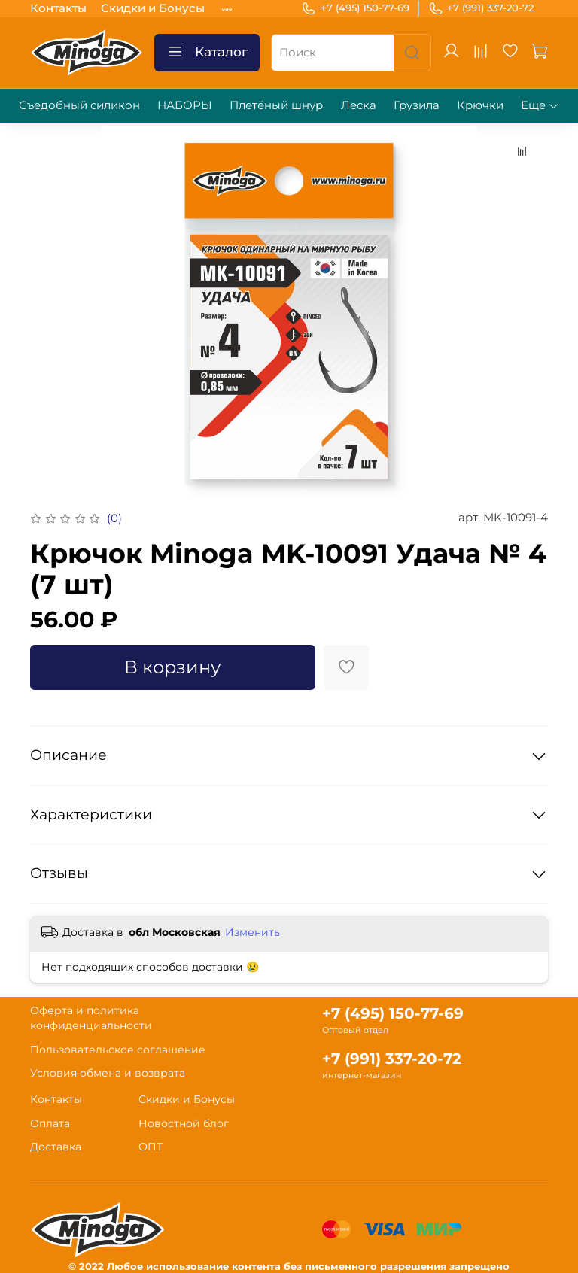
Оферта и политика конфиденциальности (91, 1017)
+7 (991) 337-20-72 (481, 8)
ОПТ (150, 1147)
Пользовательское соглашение (117, 1050)
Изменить (252, 932)
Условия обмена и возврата (107, 1073)
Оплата (50, 1123)
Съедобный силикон (79, 105)
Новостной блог (183, 1123)
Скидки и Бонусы (153, 8)
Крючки (480, 105)
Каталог (207, 52)
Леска (358, 105)
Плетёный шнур (276, 105)
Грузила (417, 105)
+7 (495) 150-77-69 (355, 8)
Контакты (58, 8)
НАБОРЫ (184, 105)
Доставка (55, 1147)
